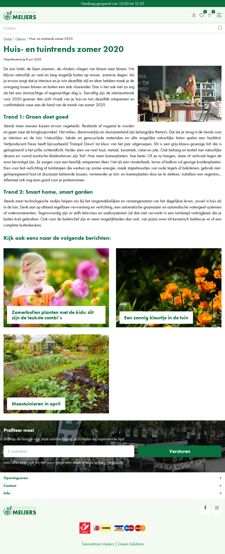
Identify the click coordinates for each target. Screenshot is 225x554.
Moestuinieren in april (36, 404)
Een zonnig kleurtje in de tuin (156, 317)
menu (219, 15)
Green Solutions (131, 544)
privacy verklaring (108, 462)
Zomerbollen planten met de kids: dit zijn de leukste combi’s (53, 315)
